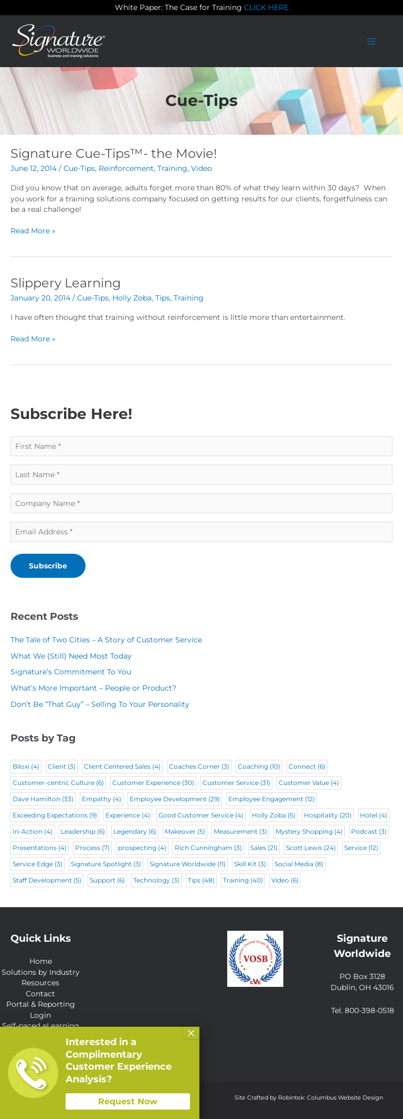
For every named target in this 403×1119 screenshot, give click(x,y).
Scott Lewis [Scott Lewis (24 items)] (311, 848)
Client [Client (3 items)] (62, 766)
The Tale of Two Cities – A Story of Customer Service (106, 640)
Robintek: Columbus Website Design (330, 1097)
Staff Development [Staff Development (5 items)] (47, 880)
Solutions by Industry (41, 972)
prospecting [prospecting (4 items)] (142, 848)
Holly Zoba (132, 298)
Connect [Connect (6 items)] (307, 766)
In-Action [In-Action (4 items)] (32, 831)
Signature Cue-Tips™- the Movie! (113, 153)
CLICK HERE (266, 7)
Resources (40, 982)
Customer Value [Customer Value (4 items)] (309, 783)
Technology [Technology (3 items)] (156, 880)
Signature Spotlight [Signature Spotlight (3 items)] (106, 864)
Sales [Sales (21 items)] (264, 848)
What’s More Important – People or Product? (93, 688)
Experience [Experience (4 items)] (127, 815)
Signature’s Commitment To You (70, 672)
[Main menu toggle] (372, 41)
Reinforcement (126, 168)
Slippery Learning (65, 282)
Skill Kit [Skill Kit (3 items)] (250, 864)
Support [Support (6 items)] (107, 880)
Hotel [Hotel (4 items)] (373, 815)
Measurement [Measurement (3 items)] (240, 831)
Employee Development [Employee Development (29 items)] (175, 799)
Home (40, 961)
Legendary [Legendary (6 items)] (134, 831)
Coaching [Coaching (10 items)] (259, 766)
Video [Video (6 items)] (285, 880)
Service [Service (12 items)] (361, 848)
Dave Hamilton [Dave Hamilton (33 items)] (43, 799)
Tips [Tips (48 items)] (201, 880)
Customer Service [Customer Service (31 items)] (236, 783)
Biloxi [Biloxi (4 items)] (26, 766)
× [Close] (191, 1033)
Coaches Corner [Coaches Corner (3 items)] (199, 766)
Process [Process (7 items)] (92, 848)
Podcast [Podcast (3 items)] (369, 831)
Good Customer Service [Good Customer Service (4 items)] (200, 815)
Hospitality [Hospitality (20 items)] (328, 815)
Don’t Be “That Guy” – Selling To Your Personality (99, 704)
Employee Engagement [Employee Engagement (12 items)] (271, 799)
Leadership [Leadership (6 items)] (83, 831)
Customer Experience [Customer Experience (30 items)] (153, 783)
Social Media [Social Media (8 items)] (298, 864)
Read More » (33, 230)
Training (172, 168)
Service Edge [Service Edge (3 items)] (37, 864)
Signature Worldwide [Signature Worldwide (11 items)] (188, 864)
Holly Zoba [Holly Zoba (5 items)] (273, 815)
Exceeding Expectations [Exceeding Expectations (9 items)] (55, 815)
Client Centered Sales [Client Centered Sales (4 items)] (122, 766)
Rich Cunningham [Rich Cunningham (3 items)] (208, 848)
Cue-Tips (79, 168)
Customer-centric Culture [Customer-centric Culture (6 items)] (58, 783)
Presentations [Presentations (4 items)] (40, 848)
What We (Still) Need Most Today (71, 656)
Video (201, 168)
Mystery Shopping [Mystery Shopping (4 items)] (309, 831)
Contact (40, 993)
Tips (162, 298)
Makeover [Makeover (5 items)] (185, 831)
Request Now (127, 1101)
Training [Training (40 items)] (243, 880)
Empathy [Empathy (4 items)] (101, 799)
